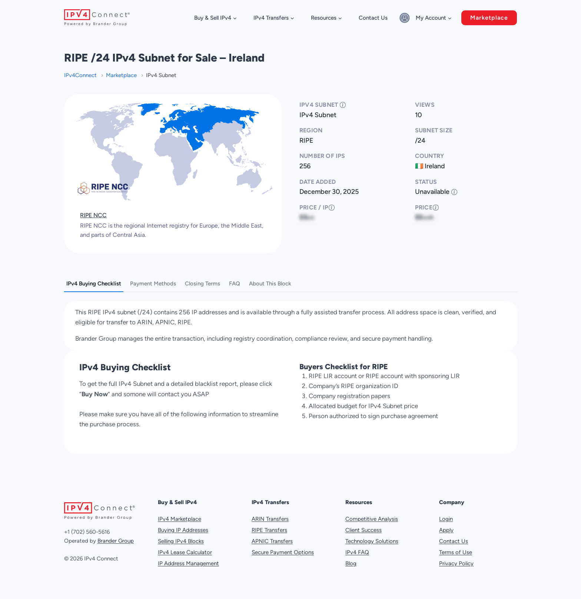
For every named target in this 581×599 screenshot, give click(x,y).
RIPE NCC (93, 215)
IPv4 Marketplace (179, 519)
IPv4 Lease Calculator (185, 552)
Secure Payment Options (283, 552)
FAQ (234, 283)
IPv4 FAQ (357, 552)
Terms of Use (455, 552)
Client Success (363, 530)
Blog (350, 563)
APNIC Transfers (272, 541)
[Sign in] (405, 18)
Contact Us (373, 17)
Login (446, 519)
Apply (446, 530)
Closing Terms (202, 283)
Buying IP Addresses (183, 530)
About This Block (270, 283)
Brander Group (115, 540)
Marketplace (489, 17)
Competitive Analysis (371, 519)
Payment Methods (153, 283)
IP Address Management (188, 563)
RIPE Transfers (269, 530)
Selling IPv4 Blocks (181, 541)
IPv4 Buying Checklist (93, 283)
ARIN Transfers (270, 519)
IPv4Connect (81, 75)
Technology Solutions (371, 541)
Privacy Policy (456, 563)
